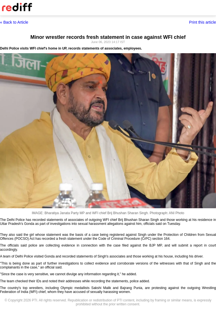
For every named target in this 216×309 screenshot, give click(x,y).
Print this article (202, 22)
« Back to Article (14, 22)
